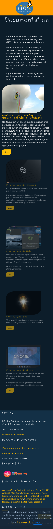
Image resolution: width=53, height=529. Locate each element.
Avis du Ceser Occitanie (14, 490)
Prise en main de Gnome (22, 362)
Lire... (6, 152)
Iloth (25, 496)
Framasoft (7, 496)
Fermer (37, 522)
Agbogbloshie (35, 501)
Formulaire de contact (13, 434)
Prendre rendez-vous (12, 453)
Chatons (17, 496)
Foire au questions (19, 307)
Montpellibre (35, 496)
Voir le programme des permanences (20, 448)
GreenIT (39, 490)
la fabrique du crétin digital (23, 500)
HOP (46, 490)
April (44, 493)
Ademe (30, 490)
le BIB (46, 496)
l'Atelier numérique (31, 493)
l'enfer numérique (33, 499)
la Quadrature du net (12, 499)
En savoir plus (25, 522)
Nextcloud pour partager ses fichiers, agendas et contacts (22, 116)
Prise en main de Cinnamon (23, 177)
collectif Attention (11, 493)
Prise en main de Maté (21, 244)
